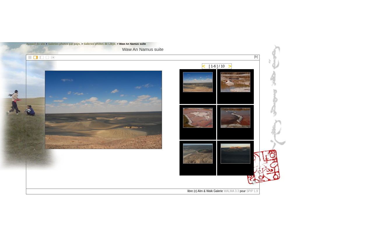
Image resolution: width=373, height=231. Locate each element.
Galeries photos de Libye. (100, 43)
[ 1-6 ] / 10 (217, 66)
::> (52, 57)
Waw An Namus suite (142, 49)
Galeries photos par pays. (64, 43)
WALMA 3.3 (231, 191)
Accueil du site (35, 43)
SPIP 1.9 (252, 191)
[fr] (256, 56)
